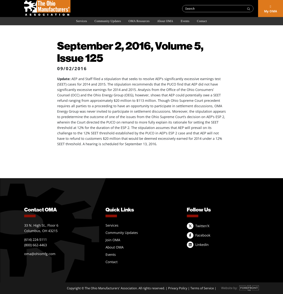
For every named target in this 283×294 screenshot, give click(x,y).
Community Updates (107, 21)
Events (185, 21)
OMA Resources (139, 21)
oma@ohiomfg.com (39, 254)
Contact (202, 21)
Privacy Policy (177, 288)
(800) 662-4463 (35, 245)
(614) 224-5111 (35, 239)
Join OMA (113, 240)
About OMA (165, 21)
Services (81, 21)
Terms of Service (202, 288)
